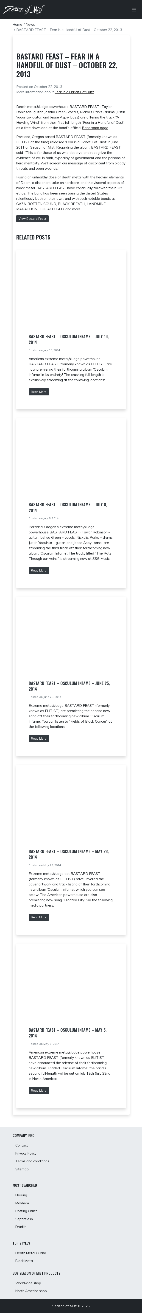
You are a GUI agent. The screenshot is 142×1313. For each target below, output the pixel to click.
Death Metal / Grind (31, 1252)
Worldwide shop (28, 1283)
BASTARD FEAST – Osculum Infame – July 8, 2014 (68, 507)
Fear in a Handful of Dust (75, 92)
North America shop (31, 1291)
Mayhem (22, 1201)
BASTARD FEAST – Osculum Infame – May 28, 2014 (69, 854)
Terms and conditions (32, 1158)
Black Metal (24, 1260)
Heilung (21, 1193)
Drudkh (21, 1225)
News (31, 24)
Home (17, 24)
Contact (21, 1142)
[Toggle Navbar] (134, 9)
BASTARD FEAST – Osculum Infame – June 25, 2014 (69, 686)
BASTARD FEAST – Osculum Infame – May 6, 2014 (67, 1032)
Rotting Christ (26, 1209)
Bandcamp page (95, 128)
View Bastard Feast (32, 218)
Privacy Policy (26, 1150)
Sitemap (22, 1166)
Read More (39, 391)
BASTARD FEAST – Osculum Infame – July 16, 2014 (69, 339)
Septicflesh (24, 1217)
